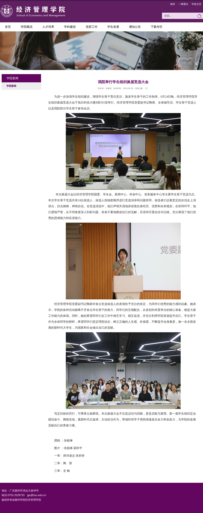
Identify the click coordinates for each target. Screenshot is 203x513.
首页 (8, 26)
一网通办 (183, 4)
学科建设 (70, 26)
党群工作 (91, 26)
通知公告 (135, 26)
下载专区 (156, 26)
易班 (172, 4)
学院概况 (26, 26)
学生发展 (113, 26)
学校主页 (196, 4)
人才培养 (48, 26)
